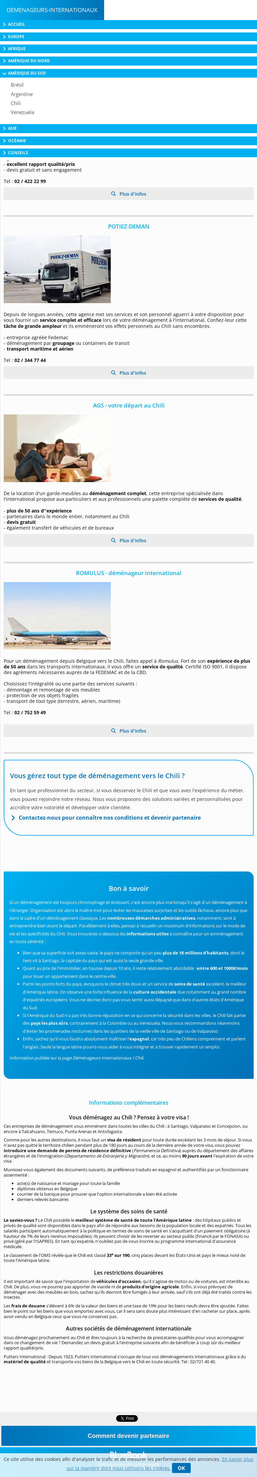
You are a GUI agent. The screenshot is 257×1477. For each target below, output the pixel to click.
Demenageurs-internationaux (52, 10)
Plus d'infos (132, 194)
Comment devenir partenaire (128, 1436)
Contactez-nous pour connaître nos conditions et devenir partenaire (110, 817)
